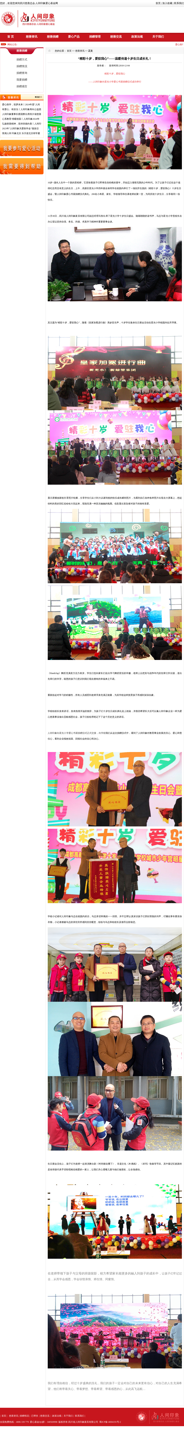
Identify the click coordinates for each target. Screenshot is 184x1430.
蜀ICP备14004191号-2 (110, 1422)
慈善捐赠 (52, 36)
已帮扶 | (35, 1415)
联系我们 (179, 3)
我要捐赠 (21, 79)
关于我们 (158, 36)
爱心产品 (74, 36)
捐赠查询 (21, 73)
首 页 (10, 36)
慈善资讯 (31, 36)
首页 (158, 3)
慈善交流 (116, 36)
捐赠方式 (21, 59)
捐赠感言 (21, 86)
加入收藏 (167, 3)
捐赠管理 (95, 36)
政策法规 (137, 36)
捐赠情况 (21, 66)
